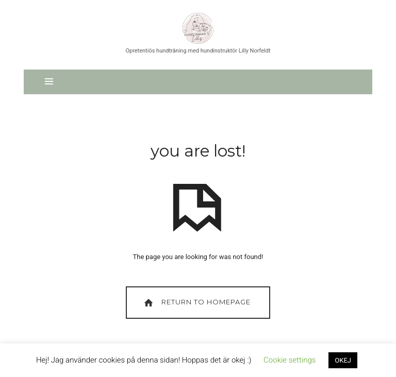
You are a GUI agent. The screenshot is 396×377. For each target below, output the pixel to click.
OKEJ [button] (343, 360)
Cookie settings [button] (289, 360)
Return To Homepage (196, 303)
